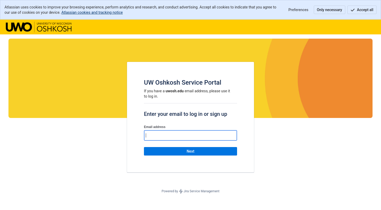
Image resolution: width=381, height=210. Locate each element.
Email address (154, 127)
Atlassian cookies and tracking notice (92, 12)
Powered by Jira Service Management (191, 191)
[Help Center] (38, 27)
